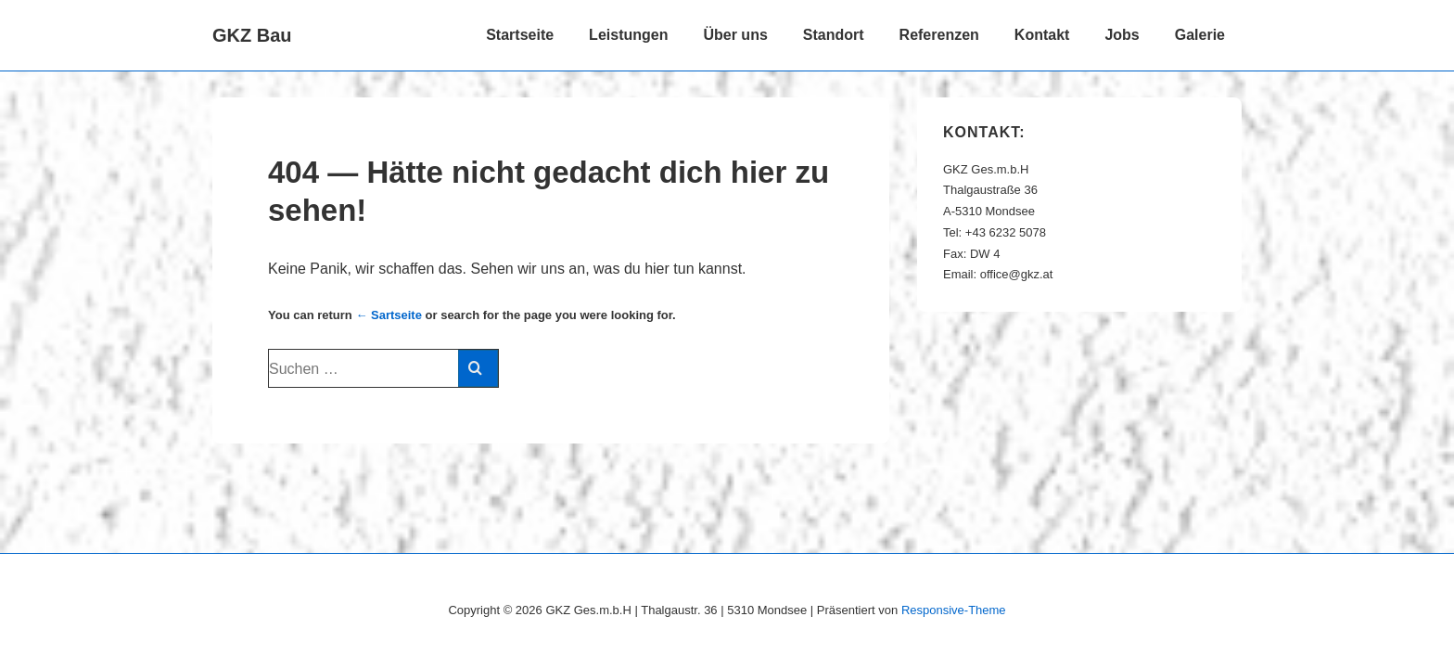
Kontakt (1042, 35)
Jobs (1121, 35)
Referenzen (939, 35)
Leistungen (628, 35)
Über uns (735, 35)
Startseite (520, 35)
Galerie (1200, 35)
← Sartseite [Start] (388, 315)
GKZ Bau (252, 35)
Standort (833, 35)
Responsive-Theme (953, 610)
